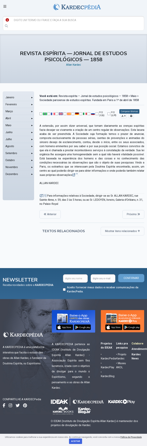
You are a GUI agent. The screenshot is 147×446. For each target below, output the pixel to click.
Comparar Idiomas (129, 111)
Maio (8, 125)
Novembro (11, 167)
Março (9, 111)
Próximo (133, 214)
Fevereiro (11, 104)
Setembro (11, 153)
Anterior (50, 214)
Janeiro (9, 97)
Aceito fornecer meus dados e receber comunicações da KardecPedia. (102, 289)
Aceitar (75, 441)
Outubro (10, 160)
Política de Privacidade (131, 437)
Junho (9, 132)
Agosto (9, 146)
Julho (8, 139)
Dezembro (11, 174)
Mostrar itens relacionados (122, 231)
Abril (8, 118)
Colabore (137, 343)
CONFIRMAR (131, 278)
